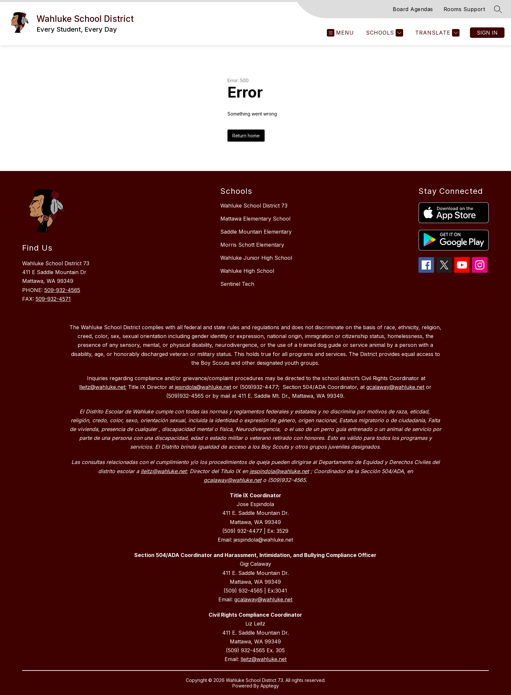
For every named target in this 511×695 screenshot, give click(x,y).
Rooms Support (464, 9)
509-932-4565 (62, 290)
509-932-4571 (53, 299)
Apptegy (269, 685)
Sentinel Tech (237, 284)
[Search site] (498, 9)
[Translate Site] (437, 33)
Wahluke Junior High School (256, 258)
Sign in (487, 32)
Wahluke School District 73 (253, 205)
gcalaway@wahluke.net (263, 599)
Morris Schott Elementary (252, 244)
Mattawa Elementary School (255, 218)
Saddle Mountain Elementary (256, 231)
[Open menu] (340, 33)
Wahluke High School (247, 271)
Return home (246, 135)
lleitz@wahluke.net (263, 659)
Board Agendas (413, 9)
